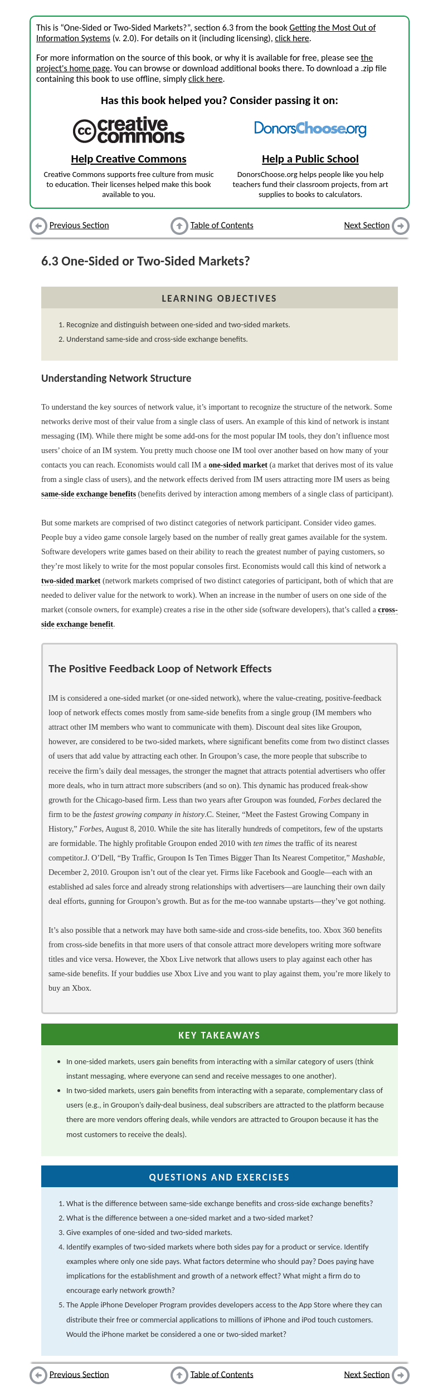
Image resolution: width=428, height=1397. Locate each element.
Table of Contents (222, 225)
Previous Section (79, 225)
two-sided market (70, 580)
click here (292, 38)
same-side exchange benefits (88, 493)
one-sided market (238, 464)
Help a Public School (310, 158)
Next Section (367, 225)
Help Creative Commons (129, 158)
